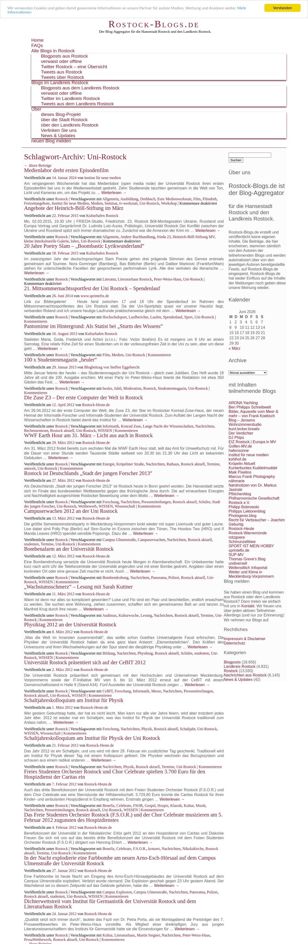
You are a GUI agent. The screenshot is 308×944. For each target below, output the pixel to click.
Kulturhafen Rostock (102, 216)
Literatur (109, 279)
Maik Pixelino (240, 472)
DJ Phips (236, 437)
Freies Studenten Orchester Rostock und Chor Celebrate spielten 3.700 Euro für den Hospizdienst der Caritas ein (114, 774)
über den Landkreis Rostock (69, 124)
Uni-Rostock (149, 203)
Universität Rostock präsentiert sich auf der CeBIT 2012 (85, 662)
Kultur (189, 805)
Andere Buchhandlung (137, 237)
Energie (108, 464)
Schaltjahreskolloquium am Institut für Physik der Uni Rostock (92, 738)
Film (196, 199)
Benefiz (109, 805)
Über (36, 109)
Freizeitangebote (37, 203)
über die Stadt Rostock (64, 119)
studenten (31, 544)
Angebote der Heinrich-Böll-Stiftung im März (73, 208)
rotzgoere (237, 537)
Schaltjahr (187, 729)
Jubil (117, 388)
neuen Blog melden (51, 140)
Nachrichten (204, 426)
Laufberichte (138, 317)
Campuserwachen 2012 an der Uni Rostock (71, 511)
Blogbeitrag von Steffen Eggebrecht (112, 367)
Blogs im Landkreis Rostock (59, 82)
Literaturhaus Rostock (135, 279)
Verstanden (282, 7)
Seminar (111, 203)
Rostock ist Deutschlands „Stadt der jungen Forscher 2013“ (88, 473)
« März (234, 348)
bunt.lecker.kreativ (244, 429)
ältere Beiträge (37, 165)
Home (37, 40)
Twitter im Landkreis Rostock (70, 98)
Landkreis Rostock (240, 666)
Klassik (176, 805)
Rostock (61, 199)
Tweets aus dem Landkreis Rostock (77, 103)
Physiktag (145, 653)
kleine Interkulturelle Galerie (46, 241)
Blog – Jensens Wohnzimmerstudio (245, 422)
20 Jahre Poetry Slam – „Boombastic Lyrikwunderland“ (84, 246)
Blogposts (232, 662)
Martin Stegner (148, 935)
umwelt (30, 468)
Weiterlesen (114, 193)
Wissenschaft (125, 506)
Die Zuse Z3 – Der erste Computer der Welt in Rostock (83, 398)
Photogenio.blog (243, 516)
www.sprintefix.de (95, 296)
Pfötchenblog (240, 494)
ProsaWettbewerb (37, 939)
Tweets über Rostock (62, 77)
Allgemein (110, 199)
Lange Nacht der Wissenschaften (168, 426)
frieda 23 (164, 237)
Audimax (109, 615)
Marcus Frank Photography (252, 477)
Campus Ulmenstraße (119, 540)
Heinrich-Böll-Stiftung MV (193, 237)
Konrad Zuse (131, 426)
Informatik (111, 426)
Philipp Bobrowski (244, 507)
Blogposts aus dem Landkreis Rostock (80, 87)
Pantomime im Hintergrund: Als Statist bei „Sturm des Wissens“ (93, 326)
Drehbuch (147, 199)
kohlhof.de (237, 459)
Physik (146, 729)
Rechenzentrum (36, 430)
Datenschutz (234, 643)
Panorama (159, 578)
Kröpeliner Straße (130, 464)
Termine (213, 464)
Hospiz (163, 805)
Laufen (155, 317)
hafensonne (239, 451)
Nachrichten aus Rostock (245, 675)
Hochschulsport (115, 317)
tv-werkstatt (128, 203)
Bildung (109, 653)
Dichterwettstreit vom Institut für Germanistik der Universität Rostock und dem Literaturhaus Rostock (110, 904)
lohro (75, 241)
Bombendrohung (115, 578)
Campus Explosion (117, 892)
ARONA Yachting (243, 403)
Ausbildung (129, 199)
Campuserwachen (151, 540)
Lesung (146, 615)
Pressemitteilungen (156, 502)
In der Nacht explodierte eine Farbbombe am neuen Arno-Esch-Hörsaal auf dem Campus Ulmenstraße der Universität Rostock (120, 860)
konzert (154, 849)
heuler (107, 388)
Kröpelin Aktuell (242, 464)
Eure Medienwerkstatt (174, 199)
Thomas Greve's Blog (247, 559)
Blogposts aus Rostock (64, 56)
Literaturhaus (124, 935)
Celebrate (123, 805)
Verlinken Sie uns (59, 130)
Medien (97, 203)
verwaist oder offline (61, 61)
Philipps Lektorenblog (247, 511)
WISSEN (105, 430)
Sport (188, 317)
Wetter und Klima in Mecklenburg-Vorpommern (251, 574)
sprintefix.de (239, 550)
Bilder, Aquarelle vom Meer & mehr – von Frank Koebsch (253, 413)
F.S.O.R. (139, 849)
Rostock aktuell (62, 430)
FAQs (37, 45)
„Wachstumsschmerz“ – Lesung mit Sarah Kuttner (78, 587)
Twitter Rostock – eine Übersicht (74, 66)
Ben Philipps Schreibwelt (250, 407)
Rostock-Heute (241, 529)
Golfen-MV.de (240, 446)
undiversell (238, 563)
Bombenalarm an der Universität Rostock (69, 549)
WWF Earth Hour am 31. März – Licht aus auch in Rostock (88, 435)
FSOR (138, 805)
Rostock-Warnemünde (248, 533)
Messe (156, 691)
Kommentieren (35, 321)
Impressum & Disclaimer (244, 639)
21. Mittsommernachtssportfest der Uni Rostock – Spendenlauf (92, 288)
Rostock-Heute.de (96, 405)
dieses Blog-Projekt (61, 114)
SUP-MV (236, 555)
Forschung (111, 502)
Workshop (169, 203)
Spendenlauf (172, 317)
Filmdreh (210, 199)
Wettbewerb (87, 506)
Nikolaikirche (193, 849)
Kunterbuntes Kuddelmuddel (253, 468)
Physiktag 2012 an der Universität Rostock (70, 625)
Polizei (173, 578)
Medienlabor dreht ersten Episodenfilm (66, 170)
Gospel (150, 805)
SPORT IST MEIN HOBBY (251, 546)
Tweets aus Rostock (61, 71)
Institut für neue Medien (70, 203)
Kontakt (247, 606)
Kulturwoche (129, 615)
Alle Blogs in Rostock (53, 50)
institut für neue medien (102, 178)
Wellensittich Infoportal (248, 568)
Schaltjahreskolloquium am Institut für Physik (73, 700)
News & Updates (58, 135)
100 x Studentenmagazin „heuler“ (60, 360)
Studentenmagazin (172, 388)
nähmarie (237, 481)
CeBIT (108, 691)
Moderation (132, 388)
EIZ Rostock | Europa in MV (252, 442)
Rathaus (173, 464)
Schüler (204, 502)
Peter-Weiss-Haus (167, 279)
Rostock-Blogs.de (154, 24)
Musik (200, 805)
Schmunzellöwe (242, 542)
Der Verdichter (241, 433)
